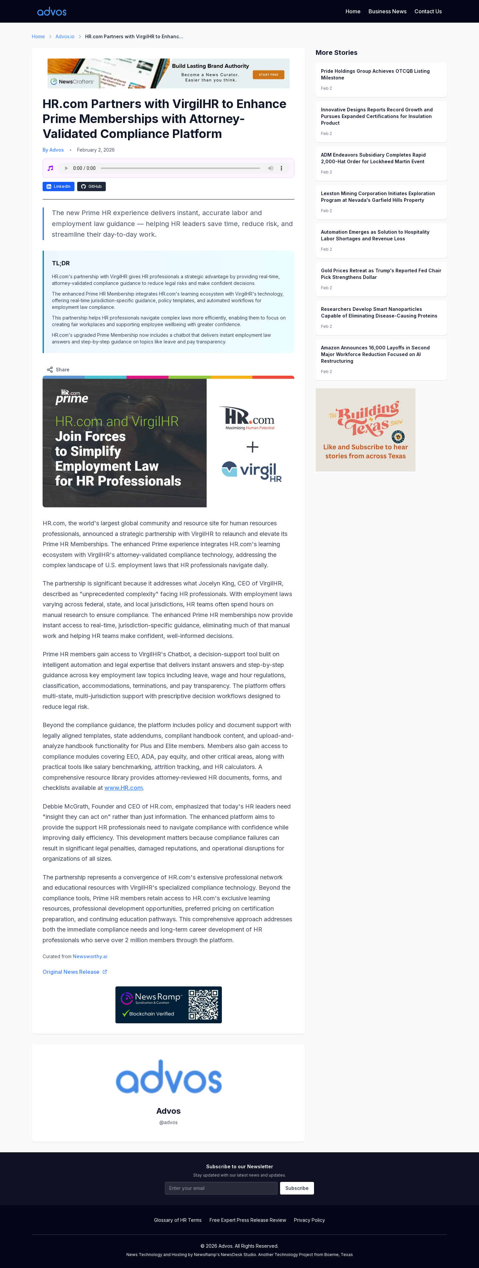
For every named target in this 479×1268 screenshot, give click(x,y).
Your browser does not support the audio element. (174, 168)
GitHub (91, 186)
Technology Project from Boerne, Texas (313, 1254)
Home (353, 11)
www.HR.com (123, 787)
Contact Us (428, 11)
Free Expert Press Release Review (248, 1220)
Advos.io (65, 36)
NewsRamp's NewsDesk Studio (225, 1254)
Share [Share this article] (58, 369)
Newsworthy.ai (90, 956)
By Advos (53, 150)
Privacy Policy (309, 1220)
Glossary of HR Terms (178, 1220)
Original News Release (75, 971)
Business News (387, 11)
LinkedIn (59, 186)
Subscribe (297, 1188)
